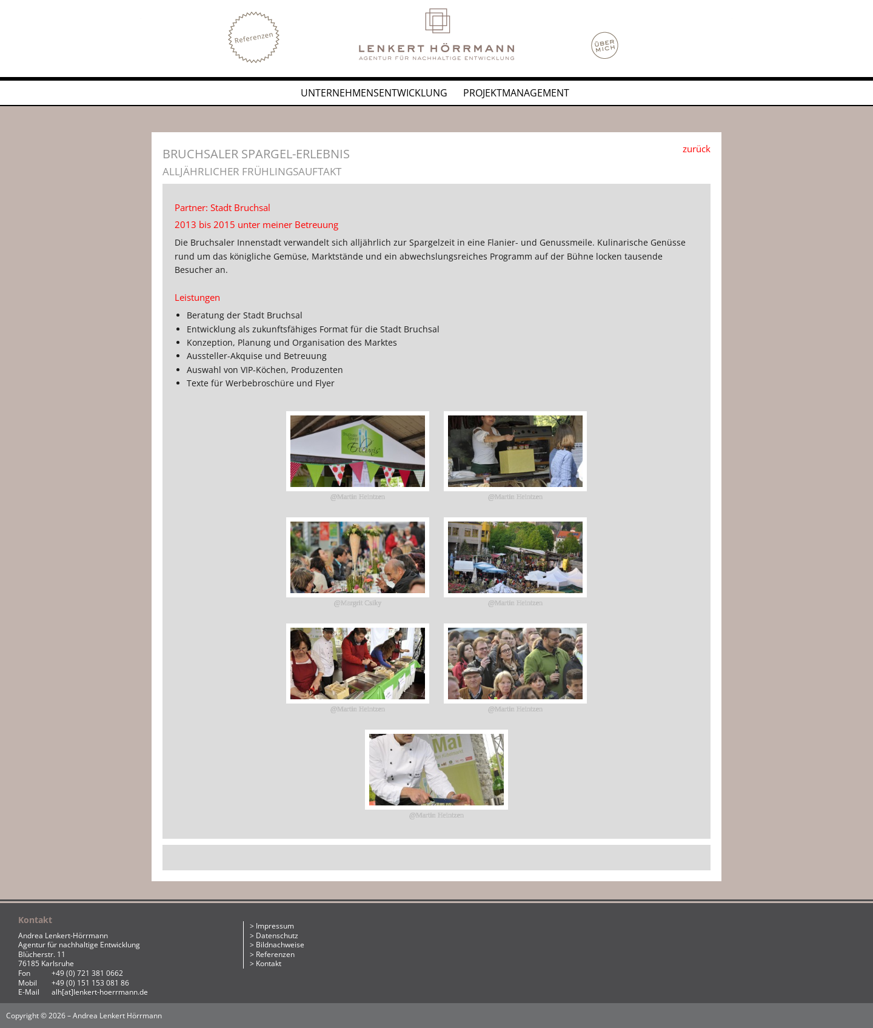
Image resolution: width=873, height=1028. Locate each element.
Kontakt (268, 963)
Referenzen (275, 954)
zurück (697, 149)
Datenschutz (277, 935)
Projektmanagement (516, 92)
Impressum (275, 926)
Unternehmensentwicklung (374, 92)
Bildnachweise (280, 944)
